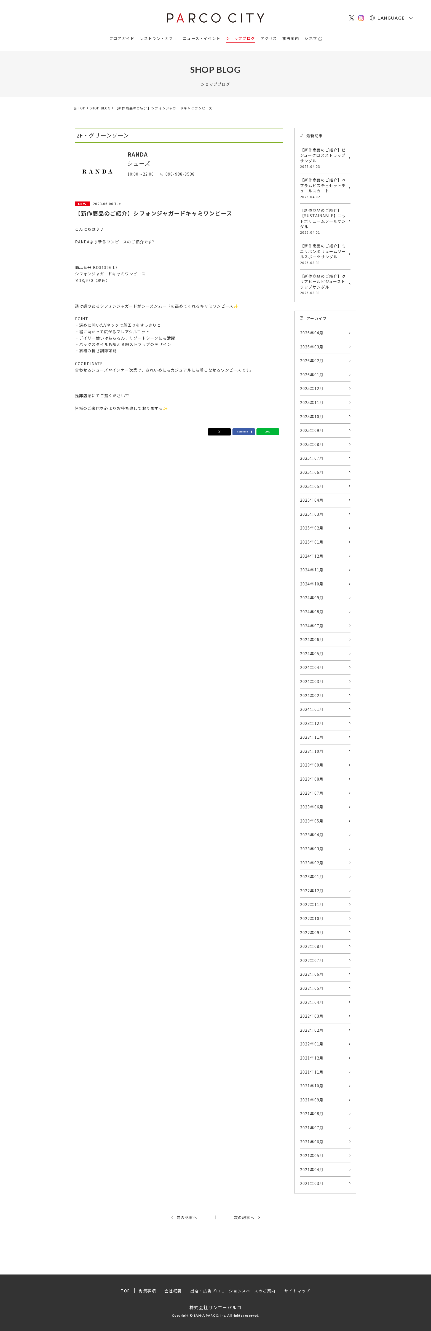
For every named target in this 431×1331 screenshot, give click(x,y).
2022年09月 (312, 932)
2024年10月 (312, 584)
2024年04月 (312, 667)
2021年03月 (312, 1183)
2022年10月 (312, 918)
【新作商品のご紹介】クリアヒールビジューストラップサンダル (324, 284)
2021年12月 (312, 1058)
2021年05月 (312, 1155)
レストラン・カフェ (159, 38)
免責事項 (147, 1291)
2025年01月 (312, 542)
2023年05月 (312, 821)
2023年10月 (312, 751)
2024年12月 (312, 556)
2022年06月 (312, 974)
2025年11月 (312, 402)
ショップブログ (240, 38)
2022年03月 (312, 1016)
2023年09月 (312, 765)
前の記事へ (186, 1217)
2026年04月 (312, 332)
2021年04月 (312, 1169)
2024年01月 (312, 709)
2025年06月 (312, 472)
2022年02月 (312, 1030)
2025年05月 (312, 486)
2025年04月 (312, 500)
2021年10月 (312, 1085)
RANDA (137, 154)
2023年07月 (312, 793)
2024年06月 (312, 639)
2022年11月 (312, 904)
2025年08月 (312, 444)
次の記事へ (244, 1217)
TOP (125, 1291)
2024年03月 (312, 681)
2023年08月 (312, 779)
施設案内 (290, 38)
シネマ (310, 38)
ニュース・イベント (201, 38)
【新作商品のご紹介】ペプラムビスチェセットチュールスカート (324, 188)
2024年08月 (312, 611)
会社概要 (172, 1291)
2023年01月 (312, 876)
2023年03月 (312, 848)
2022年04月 (312, 1002)
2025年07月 (312, 458)
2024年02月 (312, 695)
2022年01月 (312, 1044)
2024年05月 (312, 653)
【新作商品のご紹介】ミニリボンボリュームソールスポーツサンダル (324, 254)
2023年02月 (312, 862)
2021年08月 (312, 1113)
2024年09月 (312, 597)
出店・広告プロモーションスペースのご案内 (233, 1291)
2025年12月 (312, 388)
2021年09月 (312, 1100)
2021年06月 (312, 1141)
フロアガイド (121, 38)
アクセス (269, 38)
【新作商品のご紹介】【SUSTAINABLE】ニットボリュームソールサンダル (324, 221)
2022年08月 (312, 946)
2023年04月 (312, 834)
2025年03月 (312, 514)
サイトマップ (297, 1291)
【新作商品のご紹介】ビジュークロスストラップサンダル (324, 158)
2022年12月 (312, 890)
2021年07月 (312, 1127)
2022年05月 (312, 988)
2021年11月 (312, 1072)
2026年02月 (312, 360)
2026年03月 (312, 346)
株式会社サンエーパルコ (215, 1307)
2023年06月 (312, 807)
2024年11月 (312, 569)
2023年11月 (312, 737)
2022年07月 (312, 960)
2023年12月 (312, 723)
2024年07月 (312, 625)
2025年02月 (312, 528)
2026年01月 (312, 374)
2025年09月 (312, 430)
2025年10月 (312, 416)
